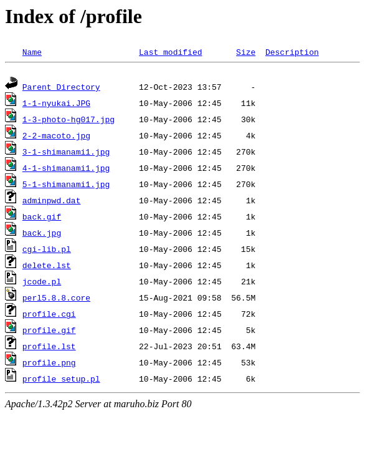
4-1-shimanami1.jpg (66, 169)
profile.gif (49, 331)
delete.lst (46, 267)
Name (32, 51)
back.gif (41, 218)
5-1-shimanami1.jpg (66, 185)
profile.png (49, 364)
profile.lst (49, 348)
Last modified (170, 51)
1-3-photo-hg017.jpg (68, 121)
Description (292, 51)
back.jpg (41, 234)
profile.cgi (49, 315)
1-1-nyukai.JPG (56, 104)
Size (245, 51)
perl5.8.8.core (56, 299)
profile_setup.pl (61, 380)
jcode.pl (41, 283)
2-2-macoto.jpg (56, 137)
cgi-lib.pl (46, 250)
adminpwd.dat (51, 202)
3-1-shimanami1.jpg (66, 153)
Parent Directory (61, 88)
